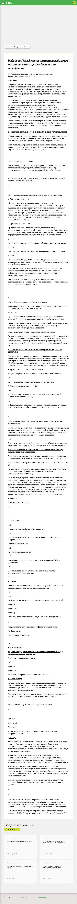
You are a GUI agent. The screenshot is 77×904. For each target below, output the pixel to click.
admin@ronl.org (43, 897)
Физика (26, 47)
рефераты (17, 47)
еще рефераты (12, 829)
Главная (8, 47)
